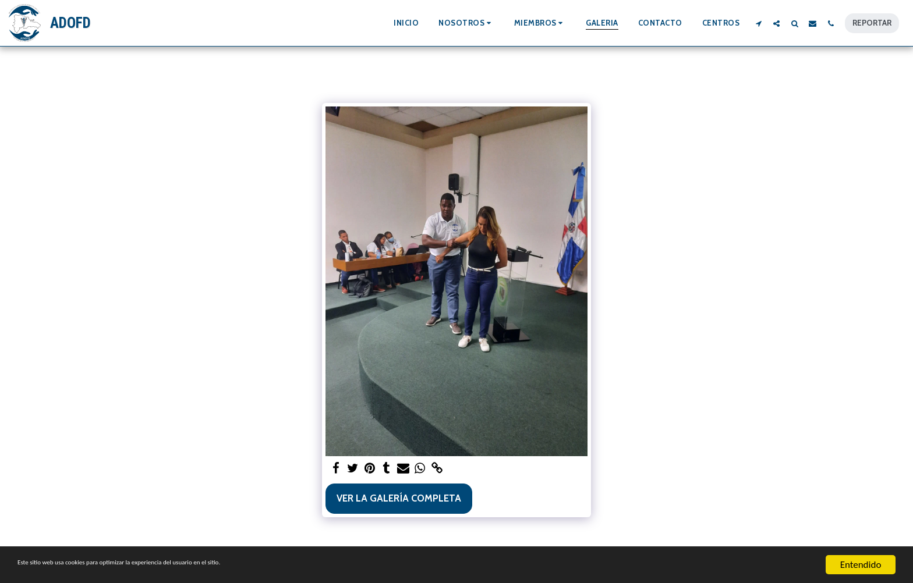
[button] (466, 23)
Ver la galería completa (399, 498)
